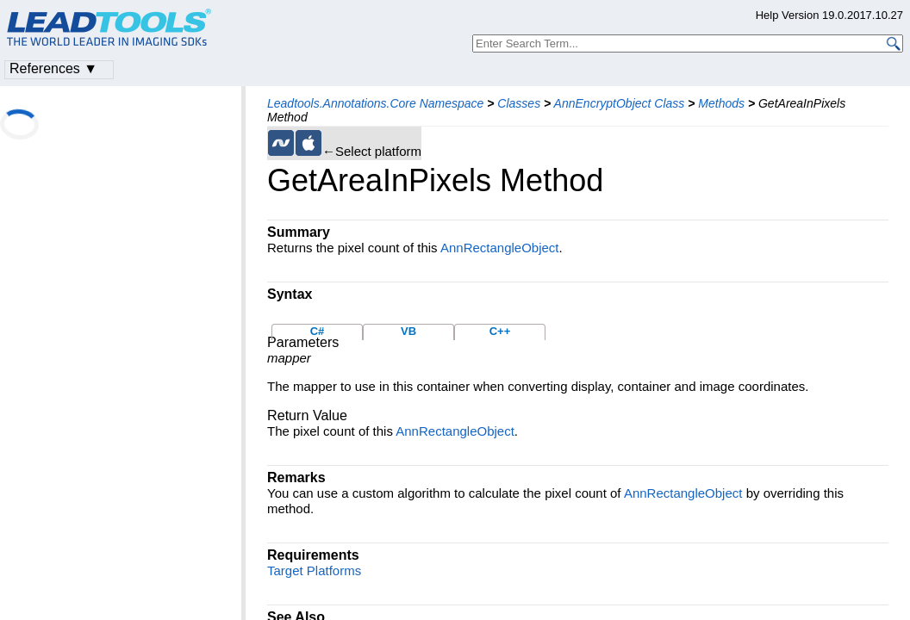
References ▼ (53, 68)
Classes (518, 103)
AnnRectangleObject (499, 247)
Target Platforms (314, 570)
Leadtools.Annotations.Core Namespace (375, 103)
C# (317, 331)
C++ (500, 331)
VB (408, 331)
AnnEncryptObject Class (619, 103)
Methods (721, 103)
